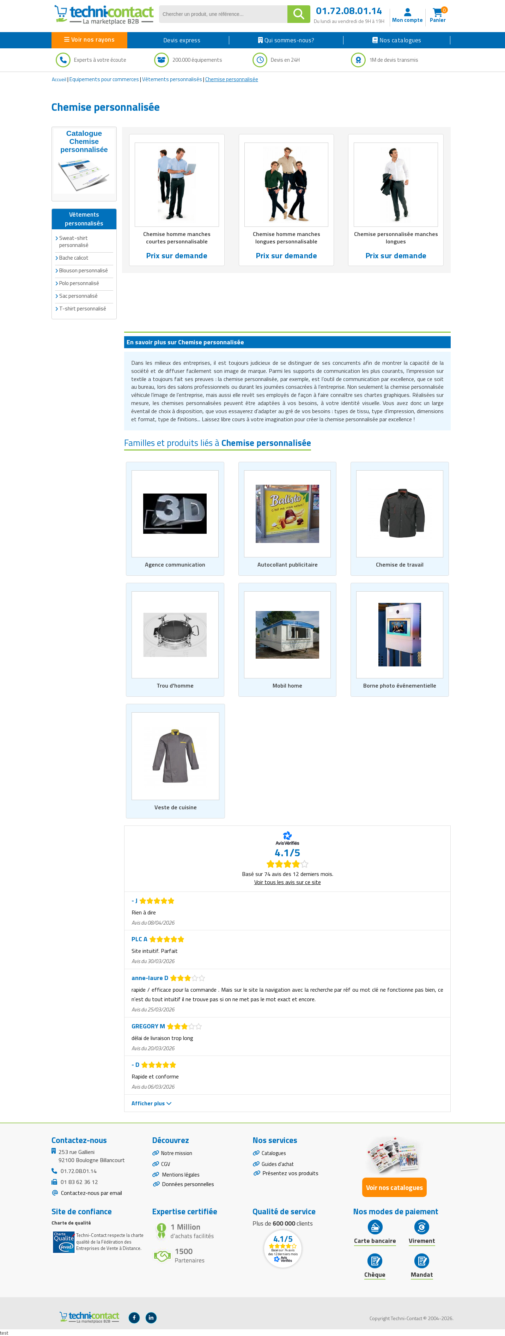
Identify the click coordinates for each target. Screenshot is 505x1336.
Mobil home (287, 684)
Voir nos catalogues (394, 1187)
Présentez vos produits (290, 1175)
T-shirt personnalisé (82, 307)
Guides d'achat (279, 1165)
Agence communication (175, 563)
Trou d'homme (175, 684)
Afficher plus (152, 1102)
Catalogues (275, 1153)
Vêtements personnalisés (172, 79)
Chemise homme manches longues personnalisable (286, 238)
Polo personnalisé (79, 282)
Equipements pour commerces (104, 79)
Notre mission (178, 1153)
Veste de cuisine (175, 806)
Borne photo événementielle (400, 684)
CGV (166, 1165)
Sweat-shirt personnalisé (74, 240)
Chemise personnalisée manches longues (396, 238)
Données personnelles (188, 1188)
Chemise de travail (400, 563)
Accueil (59, 79)
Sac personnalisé (78, 294)
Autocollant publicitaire (287, 563)
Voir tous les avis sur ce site (287, 881)
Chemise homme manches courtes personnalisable (176, 238)
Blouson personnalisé (83, 269)
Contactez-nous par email (91, 1192)
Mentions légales (182, 1178)
